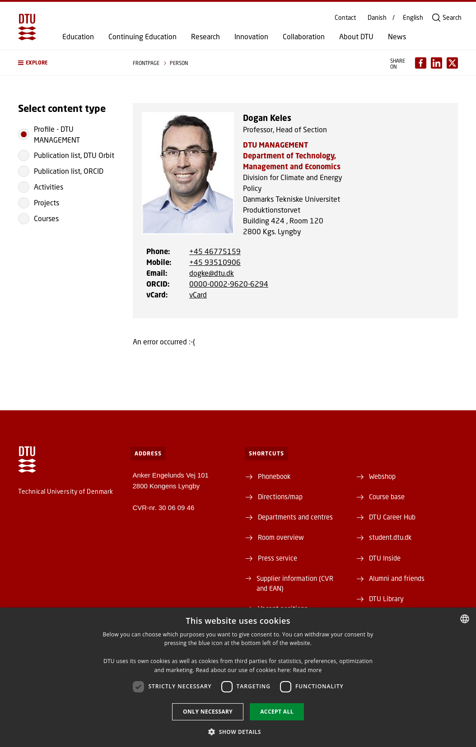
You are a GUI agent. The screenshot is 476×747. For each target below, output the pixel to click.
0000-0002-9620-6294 (228, 283)
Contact (345, 17)
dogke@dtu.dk (211, 273)
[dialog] (238, 677)
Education (78, 36)
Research (205, 36)
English (413, 17)
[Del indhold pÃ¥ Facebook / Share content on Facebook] (420, 63)
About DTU (356, 36)
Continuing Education (142, 36)
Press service (277, 558)
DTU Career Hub (392, 517)
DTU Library (386, 598)
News (397, 36)
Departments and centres (295, 517)
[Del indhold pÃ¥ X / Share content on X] (452, 63)
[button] (66, 63)
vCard (198, 294)
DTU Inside (385, 558)
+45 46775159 (215, 251)
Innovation (251, 36)
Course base (387, 496)
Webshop (382, 476)
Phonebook (274, 476)
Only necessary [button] (208, 711)
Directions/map (280, 496)
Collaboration (304, 36)
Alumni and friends (397, 578)
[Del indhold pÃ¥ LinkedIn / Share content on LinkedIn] (436, 63)
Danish (377, 17)
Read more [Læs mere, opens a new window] (307, 670)
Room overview (281, 537)
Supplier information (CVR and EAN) (295, 583)
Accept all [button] (277, 711)
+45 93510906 (215, 262)
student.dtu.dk (390, 537)
